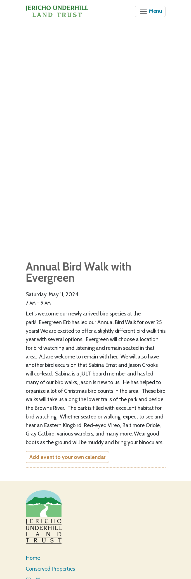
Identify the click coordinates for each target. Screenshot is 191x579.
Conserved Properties (50, 568)
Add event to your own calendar (67, 457)
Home (33, 557)
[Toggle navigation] (150, 11)
